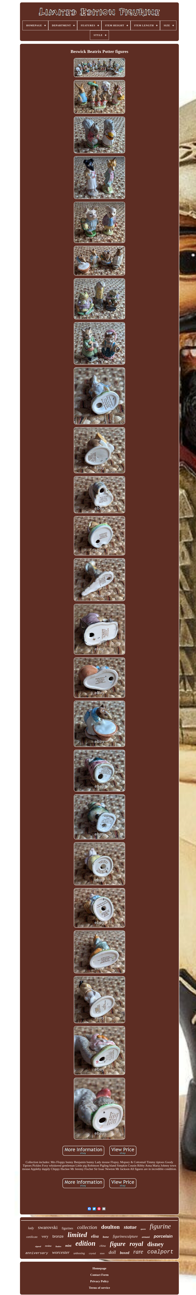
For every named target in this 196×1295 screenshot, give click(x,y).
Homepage (99, 1268)
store (102, 1253)
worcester (61, 1252)
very (45, 1236)
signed (38, 1246)
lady (31, 1228)
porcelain (163, 1236)
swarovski (48, 1227)
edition (85, 1243)
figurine (160, 1226)
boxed (124, 1253)
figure (118, 1243)
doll (112, 1252)
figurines (67, 1228)
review (48, 1246)
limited (77, 1234)
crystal (92, 1253)
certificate (32, 1236)
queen (143, 1229)
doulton (110, 1227)
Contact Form (99, 1274)
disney (155, 1244)
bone (106, 1236)
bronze (57, 1236)
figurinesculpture (125, 1236)
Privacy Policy (99, 1281)
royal (136, 1243)
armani (146, 1236)
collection (87, 1227)
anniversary (36, 1253)
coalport (160, 1252)
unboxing (79, 1253)
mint (68, 1245)
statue (130, 1227)
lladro (58, 1246)
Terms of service (99, 1287)
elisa (95, 1236)
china (102, 1245)
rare (138, 1251)
